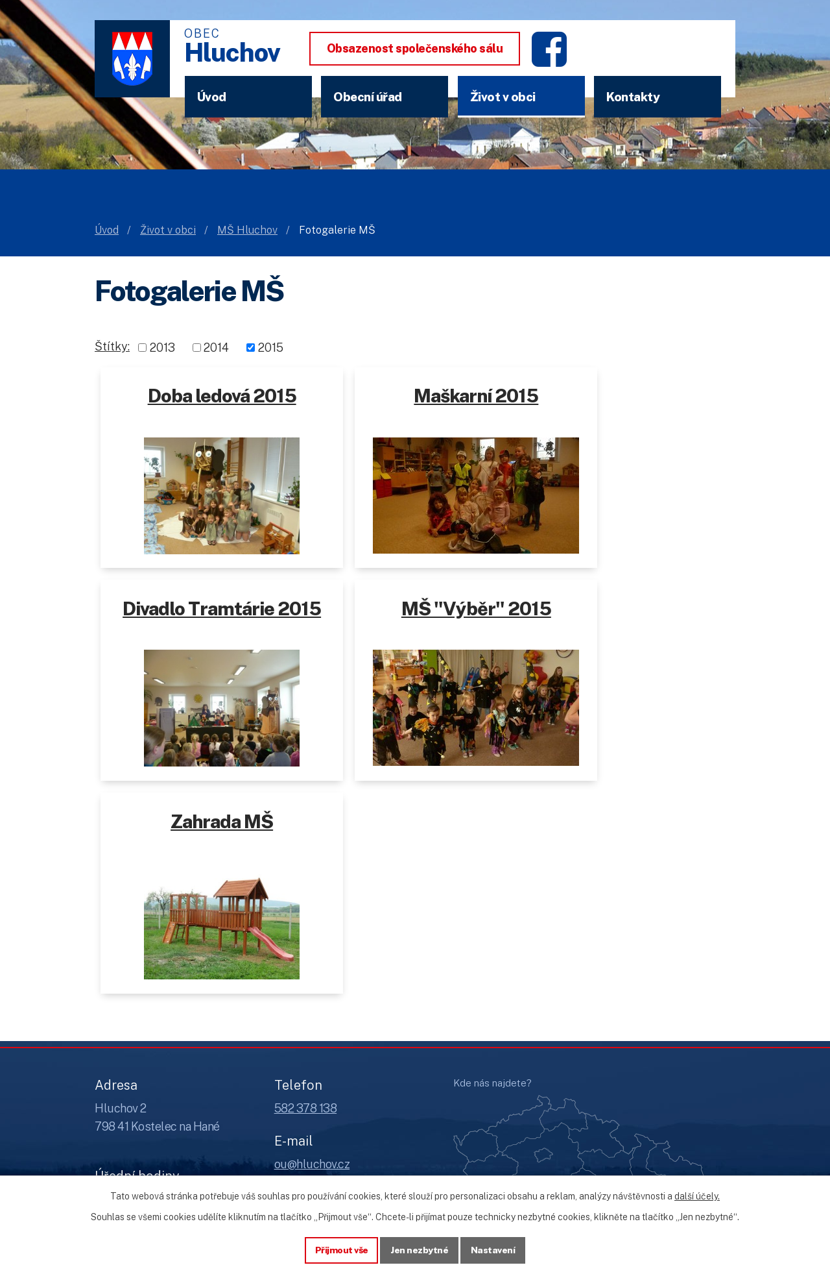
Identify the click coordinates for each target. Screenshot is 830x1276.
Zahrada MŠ (419, 614)
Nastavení (493, 1249)
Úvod (211, 97)
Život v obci (503, 97)
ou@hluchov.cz (312, 957)
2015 (270, 347)
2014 (216, 347)
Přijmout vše (341, 1249)
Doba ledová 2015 (201, 395)
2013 (162, 347)
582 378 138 (305, 901)
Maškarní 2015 (415, 395)
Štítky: (112, 346)
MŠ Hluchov (247, 230)
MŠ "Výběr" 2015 (203, 614)
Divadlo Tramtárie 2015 (628, 407)
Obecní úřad (367, 97)
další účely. (697, 1195)
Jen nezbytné (420, 1249)
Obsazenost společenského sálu (415, 48)
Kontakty (632, 97)
